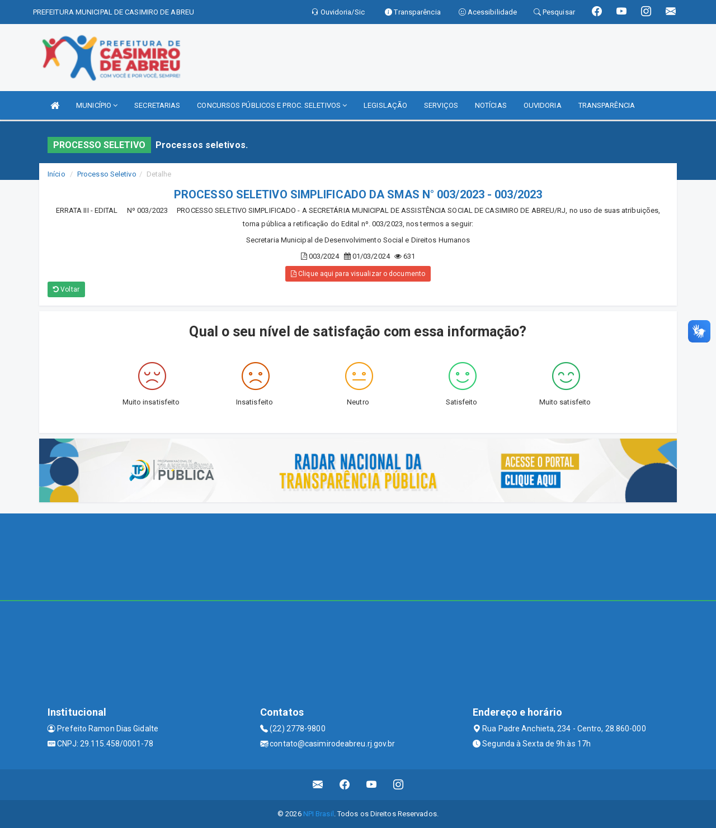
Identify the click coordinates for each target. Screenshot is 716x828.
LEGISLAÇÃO (385, 105)
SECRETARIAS (157, 105)
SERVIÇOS (441, 105)
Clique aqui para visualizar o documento (358, 274)
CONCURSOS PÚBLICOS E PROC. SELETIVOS (272, 105)
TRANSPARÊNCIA (606, 105)
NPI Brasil (318, 814)
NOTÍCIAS (491, 105)
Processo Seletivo (106, 174)
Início (56, 174)
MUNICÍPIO (96, 105)
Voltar (66, 289)
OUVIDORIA (543, 105)
